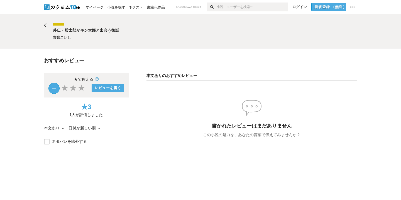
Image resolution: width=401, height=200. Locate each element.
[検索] (212, 6)
